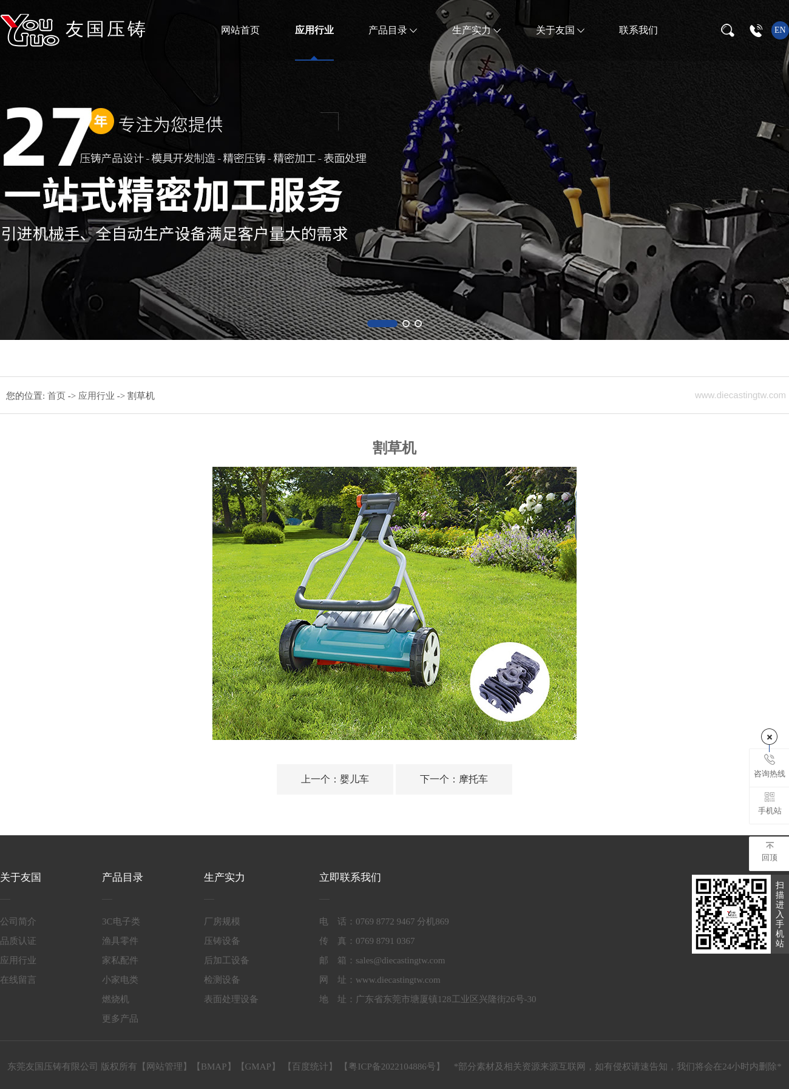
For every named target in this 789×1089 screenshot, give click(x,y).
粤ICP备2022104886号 (391, 1066)
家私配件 (120, 960)
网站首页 (240, 30)
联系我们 (638, 30)
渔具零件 (120, 941)
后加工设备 (226, 960)
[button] (382, 323)
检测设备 (222, 980)
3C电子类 (121, 921)
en (780, 30)
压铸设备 (222, 941)
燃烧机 (115, 999)
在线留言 (18, 980)
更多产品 (120, 1018)
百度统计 (310, 1066)
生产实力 (472, 30)
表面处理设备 (231, 999)
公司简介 (18, 921)
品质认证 (18, 941)
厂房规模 (222, 921)
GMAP (258, 1066)
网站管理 (164, 1066)
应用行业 (314, 30)
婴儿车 (335, 779)
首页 (57, 396)
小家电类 (120, 980)
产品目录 (389, 30)
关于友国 (556, 30)
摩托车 (454, 779)
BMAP (214, 1066)
